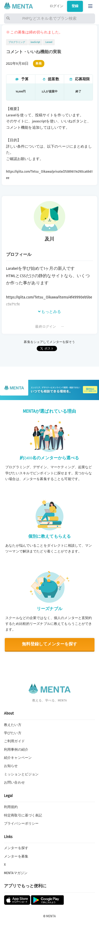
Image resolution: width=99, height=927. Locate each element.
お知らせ (11, 766)
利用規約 (11, 807)
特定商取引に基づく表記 (23, 815)
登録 (75, 6)
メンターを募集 (16, 856)
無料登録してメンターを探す (49, 644)
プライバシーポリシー (21, 823)
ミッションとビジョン (21, 774)
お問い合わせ (14, 782)
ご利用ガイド (14, 741)
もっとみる (49, 312)
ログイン (57, 6)
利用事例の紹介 (16, 749)
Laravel (48, 42)
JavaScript (35, 42)
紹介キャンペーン (18, 758)
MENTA (51, 916)
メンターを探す (16, 848)
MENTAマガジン (15, 873)
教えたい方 (12, 725)
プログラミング (16, 42)
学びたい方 (12, 733)
